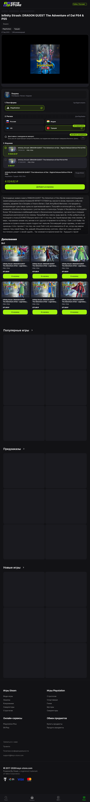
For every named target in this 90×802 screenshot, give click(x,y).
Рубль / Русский (79, 4)
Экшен (6, 24)
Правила (6, 746)
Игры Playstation (56, 690)
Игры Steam (9, 690)
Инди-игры (8, 696)
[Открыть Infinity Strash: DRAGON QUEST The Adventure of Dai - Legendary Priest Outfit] (45, 299)
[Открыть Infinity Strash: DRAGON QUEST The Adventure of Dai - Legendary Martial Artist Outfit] (15, 299)
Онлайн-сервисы (12, 718)
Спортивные (52, 700)
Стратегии (8, 711)
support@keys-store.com (13, 755)
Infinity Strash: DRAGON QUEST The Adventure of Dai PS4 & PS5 (43, 160)
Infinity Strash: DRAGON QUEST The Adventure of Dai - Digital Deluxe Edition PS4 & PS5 (51, 148)
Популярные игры (18, 330)
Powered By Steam (10, 771)
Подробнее (79, 173)
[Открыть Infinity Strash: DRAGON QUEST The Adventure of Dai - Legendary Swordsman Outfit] (45, 263)
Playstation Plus (10, 724)
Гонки (49, 703)
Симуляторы (8, 707)
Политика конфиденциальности (16, 751)
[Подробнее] (83, 137)
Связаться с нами (10, 742)
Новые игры (13, 567)
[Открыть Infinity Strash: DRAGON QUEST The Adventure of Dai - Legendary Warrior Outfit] (74, 299)
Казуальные (8, 703)
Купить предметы (54, 724)
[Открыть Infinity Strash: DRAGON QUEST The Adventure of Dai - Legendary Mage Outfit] (74, 263)
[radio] (24, 108)
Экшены (6, 700)
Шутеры (50, 707)
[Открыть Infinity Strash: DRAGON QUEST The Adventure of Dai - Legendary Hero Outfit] (15, 263)
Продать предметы (55, 728)
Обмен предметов (57, 718)
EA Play (6, 728)
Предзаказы (13, 449)
